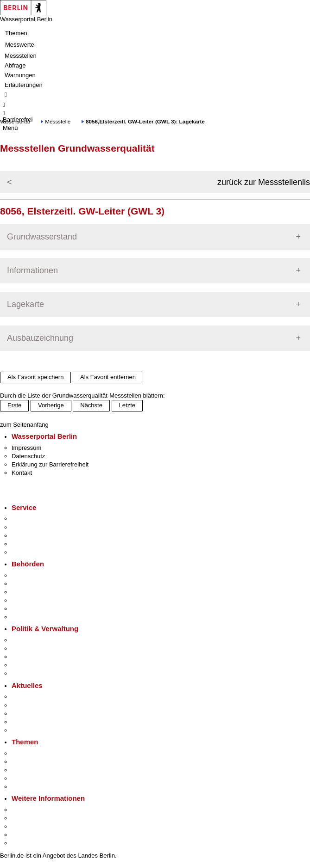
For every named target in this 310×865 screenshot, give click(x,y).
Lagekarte (25, 304)
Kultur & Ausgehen (37, 809)
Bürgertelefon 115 (35, 535)
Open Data (26, 665)
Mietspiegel (27, 778)
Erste (14, 405)
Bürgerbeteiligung (35, 656)
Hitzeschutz (27, 730)
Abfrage (15, 65)
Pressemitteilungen (37, 696)
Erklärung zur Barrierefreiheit (50, 464)
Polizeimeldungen (35, 705)
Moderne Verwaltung (39, 770)
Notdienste (26, 543)
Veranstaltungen (33, 713)
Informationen (32, 270)
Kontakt (22, 472)
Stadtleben (26, 834)
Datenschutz (28, 456)
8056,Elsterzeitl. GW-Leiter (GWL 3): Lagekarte (145, 121)
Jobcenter (25, 608)
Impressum (26, 447)
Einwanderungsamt (37, 616)
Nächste (91, 405)
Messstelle (57, 121)
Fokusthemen (30, 753)
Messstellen (21, 55)
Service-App (28, 518)
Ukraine (22, 721)
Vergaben (25, 673)
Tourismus (25, 818)
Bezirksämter (29, 592)
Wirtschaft (25, 826)
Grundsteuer (28, 786)
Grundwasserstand (42, 236)
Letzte (127, 405)
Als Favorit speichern (35, 377)
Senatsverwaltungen (39, 583)
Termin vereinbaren (37, 527)
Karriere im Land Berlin (42, 648)
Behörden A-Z (30, 575)
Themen (16, 33)
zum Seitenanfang (24, 424)
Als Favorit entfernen (108, 377)
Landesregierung (34, 640)
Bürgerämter (28, 600)
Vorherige (51, 405)
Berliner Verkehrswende (44, 761)
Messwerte (19, 44)
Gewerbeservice (33, 552)
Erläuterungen (24, 84)
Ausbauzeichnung (40, 338)
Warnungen (20, 75)
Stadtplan (24, 843)
